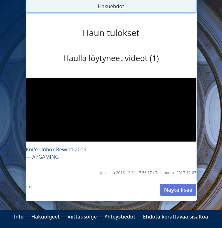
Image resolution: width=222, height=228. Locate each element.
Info (19, 216)
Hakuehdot (111, 6)
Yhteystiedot (120, 216)
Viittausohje (82, 216)
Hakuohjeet (45, 216)
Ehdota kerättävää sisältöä (175, 216)
